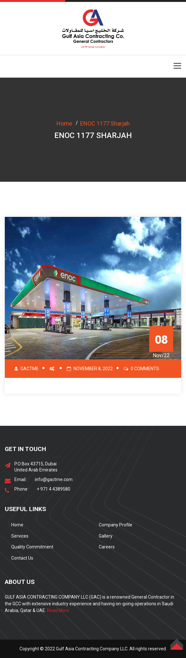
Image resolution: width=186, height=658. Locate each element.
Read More (58, 610)
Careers (107, 546)
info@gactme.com (54, 479)
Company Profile (115, 524)
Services (19, 536)
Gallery (105, 536)
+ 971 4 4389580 (53, 489)
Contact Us (22, 558)
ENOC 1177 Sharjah (105, 123)
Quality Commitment (32, 546)
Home (64, 123)
